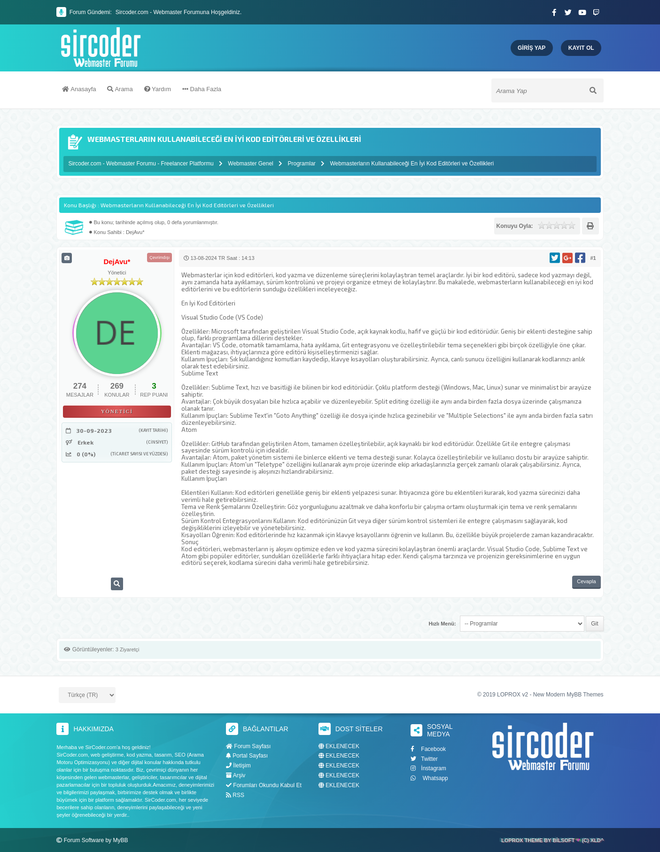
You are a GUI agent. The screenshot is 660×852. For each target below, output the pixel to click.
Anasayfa (79, 90)
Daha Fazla (201, 90)
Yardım (157, 90)
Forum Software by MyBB (96, 839)
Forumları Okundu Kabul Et (264, 785)
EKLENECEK (338, 746)
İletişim (238, 765)
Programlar (301, 163)
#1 (593, 258)
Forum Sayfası (248, 746)
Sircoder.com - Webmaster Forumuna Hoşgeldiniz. (179, 12)
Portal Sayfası (247, 755)
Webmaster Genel (250, 163)
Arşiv (235, 775)
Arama (119, 90)
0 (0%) (86, 454)
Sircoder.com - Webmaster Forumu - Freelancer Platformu (141, 163)
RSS (235, 794)
